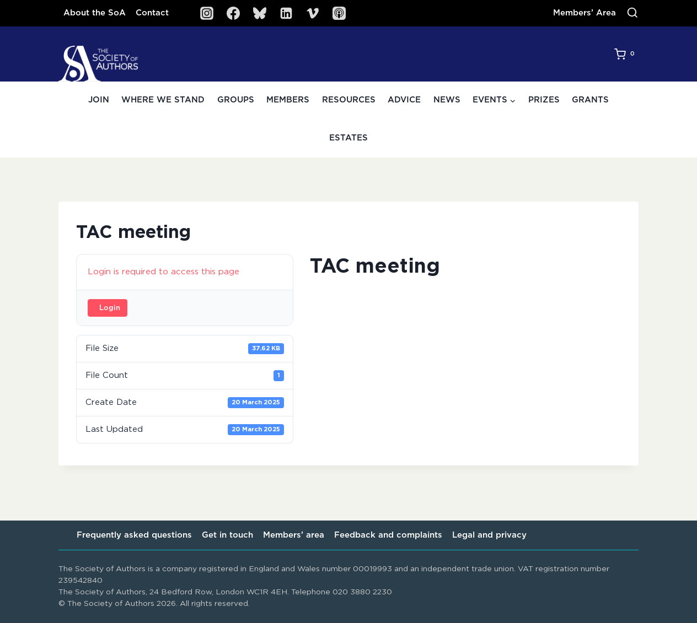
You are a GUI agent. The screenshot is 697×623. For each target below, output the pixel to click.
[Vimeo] (312, 13)
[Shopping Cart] (626, 54)
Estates (348, 138)
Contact (152, 13)
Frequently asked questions (134, 535)
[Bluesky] (259, 13)
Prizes (544, 100)
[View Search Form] (632, 13)
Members (287, 100)
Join (98, 100)
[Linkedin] (286, 13)
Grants (590, 100)
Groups (235, 100)
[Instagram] (207, 13)
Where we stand (163, 100)
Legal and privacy (489, 535)
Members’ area (293, 535)
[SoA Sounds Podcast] (339, 13)
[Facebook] (233, 13)
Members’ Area (584, 13)
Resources (349, 100)
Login (109, 308)
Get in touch (227, 535)
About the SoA (94, 13)
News (446, 100)
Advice (404, 100)
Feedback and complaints (388, 535)
